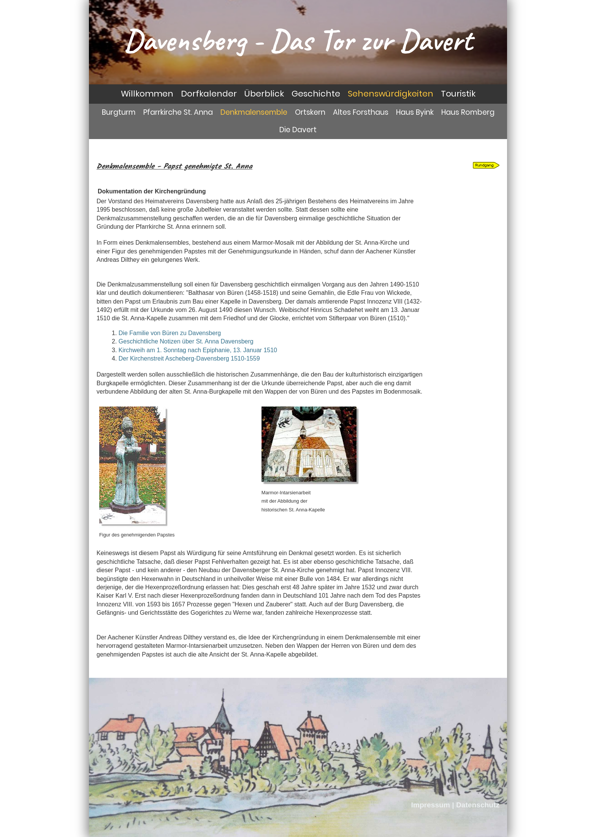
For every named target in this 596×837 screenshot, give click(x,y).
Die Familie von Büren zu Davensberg (170, 333)
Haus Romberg (468, 112)
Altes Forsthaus (360, 112)
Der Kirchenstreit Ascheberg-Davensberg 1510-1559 (189, 358)
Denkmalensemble (253, 112)
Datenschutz (477, 805)
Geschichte (316, 94)
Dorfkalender (209, 94)
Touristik (458, 94)
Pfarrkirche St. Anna (178, 112)
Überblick (264, 94)
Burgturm (119, 112)
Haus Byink (415, 112)
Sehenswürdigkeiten (390, 94)
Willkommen (147, 94)
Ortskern (310, 112)
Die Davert (298, 130)
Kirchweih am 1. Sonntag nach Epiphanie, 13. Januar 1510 (198, 350)
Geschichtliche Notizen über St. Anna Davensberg (186, 341)
